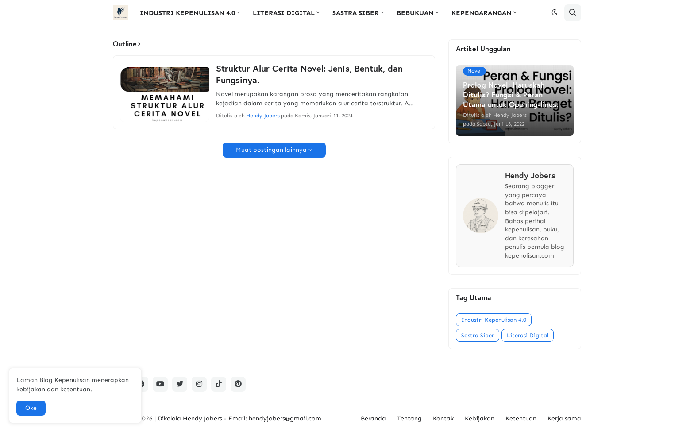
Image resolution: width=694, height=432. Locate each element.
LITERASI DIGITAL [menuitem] (284, 13)
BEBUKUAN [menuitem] (415, 13)
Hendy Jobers (202, 418)
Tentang (409, 418)
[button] (554, 12)
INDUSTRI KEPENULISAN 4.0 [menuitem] (187, 13)
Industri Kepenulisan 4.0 (493, 319)
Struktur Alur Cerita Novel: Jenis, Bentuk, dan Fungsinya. (309, 74)
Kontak (443, 418)
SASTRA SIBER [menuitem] (355, 13)
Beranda (373, 418)
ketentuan (75, 389)
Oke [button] (31, 408)
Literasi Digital (527, 335)
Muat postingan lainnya (271, 150)
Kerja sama (564, 418)
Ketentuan (520, 418)
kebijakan (30, 389)
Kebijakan (479, 418)
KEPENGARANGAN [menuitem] (481, 13)
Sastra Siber (477, 335)
